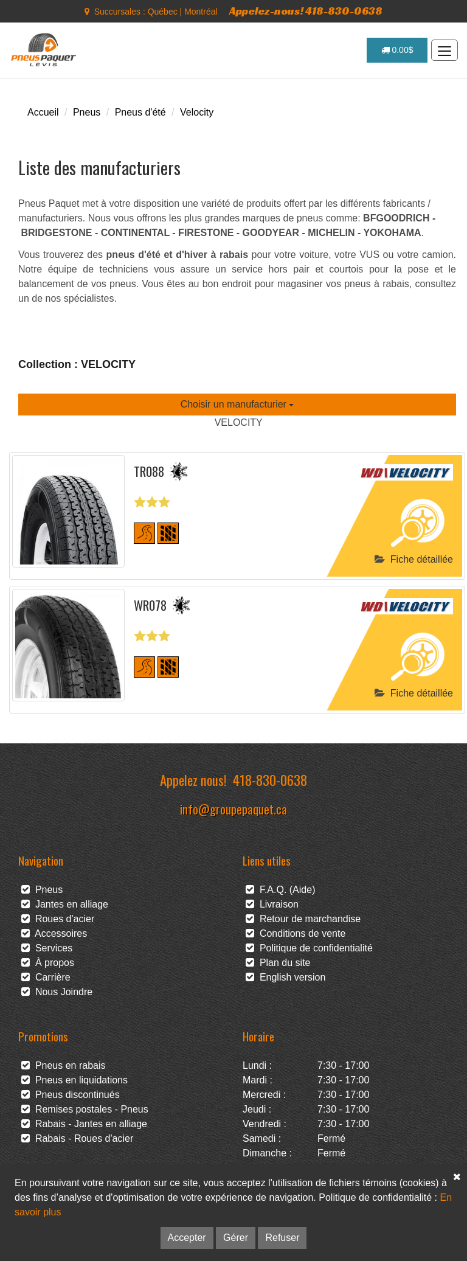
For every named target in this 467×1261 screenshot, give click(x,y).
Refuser (282, 1237)
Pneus (86, 112)
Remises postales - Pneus (84, 1109)
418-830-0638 (270, 779)
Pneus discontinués (70, 1094)
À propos (47, 962)
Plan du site (278, 962)
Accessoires (54, 933)
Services (46, 948)
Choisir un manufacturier (237, 404)
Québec (163, 11)
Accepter (187, 1237)
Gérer (235, 1237)
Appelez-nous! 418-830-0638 (305, 11)
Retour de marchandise (303, 919)
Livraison (272, 904)
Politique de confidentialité (309, 948)
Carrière (46, 977)
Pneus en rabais (63, 1065)
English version (285, 977)
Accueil (43, 112)
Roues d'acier (57, 919)
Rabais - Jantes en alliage (84, 1124)
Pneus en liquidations (74, 1080)
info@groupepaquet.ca (233, 808)
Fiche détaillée (414, 559)
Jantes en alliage (64, 904)
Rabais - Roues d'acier (77, 1138)
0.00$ (397, 50)
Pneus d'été (140, 112)
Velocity (196, 112)
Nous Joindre (56, 992)
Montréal (200, 11)
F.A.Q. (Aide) (280, 889)
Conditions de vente (295, 933)
